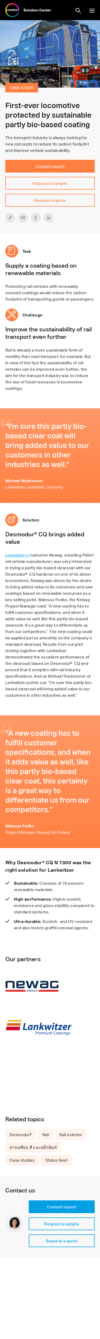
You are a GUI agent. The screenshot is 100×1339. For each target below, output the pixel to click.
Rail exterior (70, 1134)
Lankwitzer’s (17, 555)
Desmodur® (21, 1134)
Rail (45, 1134)
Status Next (56, 1160)
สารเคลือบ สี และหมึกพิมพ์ (33, 1147)
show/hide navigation (92, 10)
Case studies (22, 1160)
